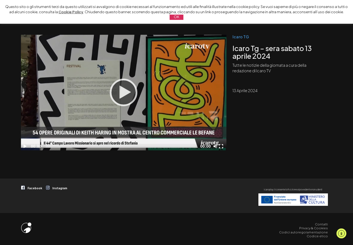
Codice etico (317, 236)
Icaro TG (240, 36)
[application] (123, 92)
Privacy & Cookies (313, 228)
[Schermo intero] (221, 146)
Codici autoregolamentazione (303, 232)
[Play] (123, 92)
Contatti (321, 224)
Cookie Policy (70, 12)
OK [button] (176, 17)
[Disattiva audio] (216, 146)
